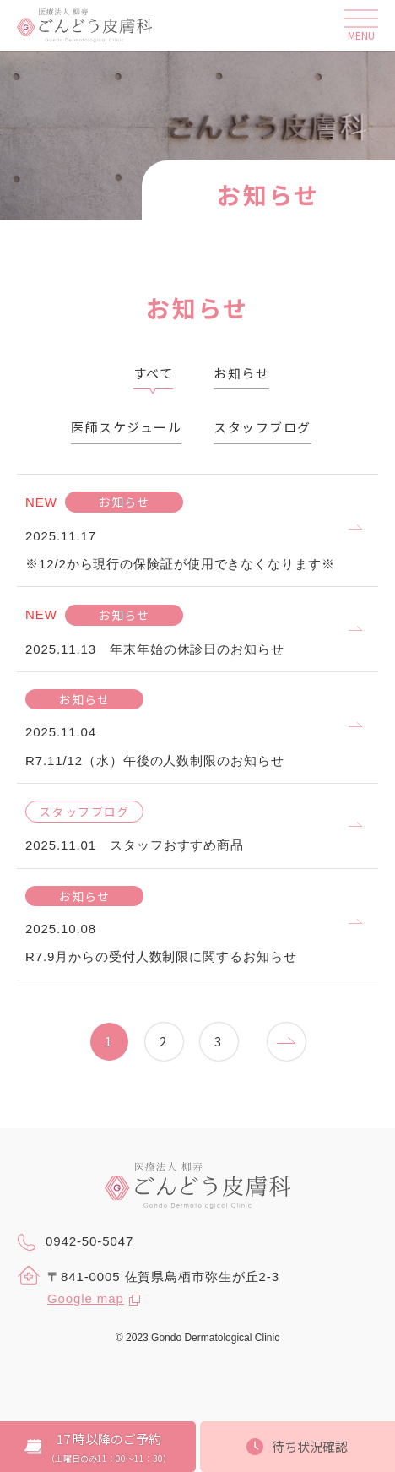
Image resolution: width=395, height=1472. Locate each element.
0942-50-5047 (75, 1242)
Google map (85, 1298)
